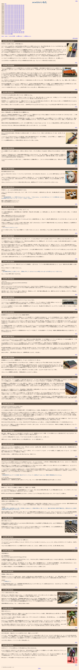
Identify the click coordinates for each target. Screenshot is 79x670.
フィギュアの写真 (12, 36)
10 (19, 5)
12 (5, 3)
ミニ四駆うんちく (19, 36)
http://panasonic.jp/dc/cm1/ (6, 283)
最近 (12, 33)
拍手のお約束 (75, 38)
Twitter (2, 36)
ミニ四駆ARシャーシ (27, 36)
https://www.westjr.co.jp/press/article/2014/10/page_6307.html (13, 556)
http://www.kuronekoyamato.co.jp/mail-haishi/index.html (12, 216)
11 (21, 5)
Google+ (6, 36)
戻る (77, 1)
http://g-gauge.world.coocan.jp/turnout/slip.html (11, 478)
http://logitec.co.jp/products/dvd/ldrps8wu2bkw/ (11, 407)
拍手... (76, 62)
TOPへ (39, 668)
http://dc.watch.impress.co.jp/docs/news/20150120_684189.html (14, 282)
